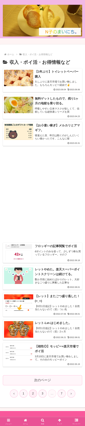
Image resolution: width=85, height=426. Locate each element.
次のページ (42, 379)
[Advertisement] (42, 190)
